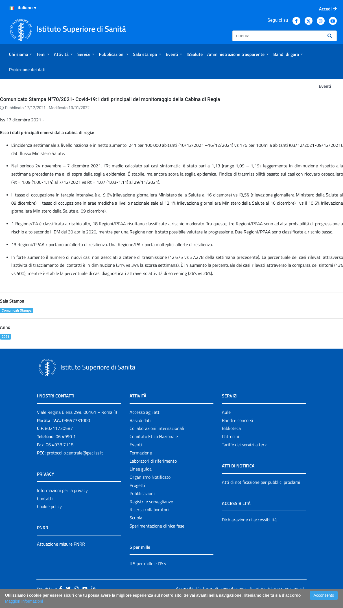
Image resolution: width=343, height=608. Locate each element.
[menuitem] (20, 54)
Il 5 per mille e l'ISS (148, 563)
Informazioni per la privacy (62, 490)
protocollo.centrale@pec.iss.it (75, 452)
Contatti (45, 498)
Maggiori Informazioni (24, 601)
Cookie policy (49, 506)
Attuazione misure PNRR (61, 544)
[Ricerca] (277, 35)
